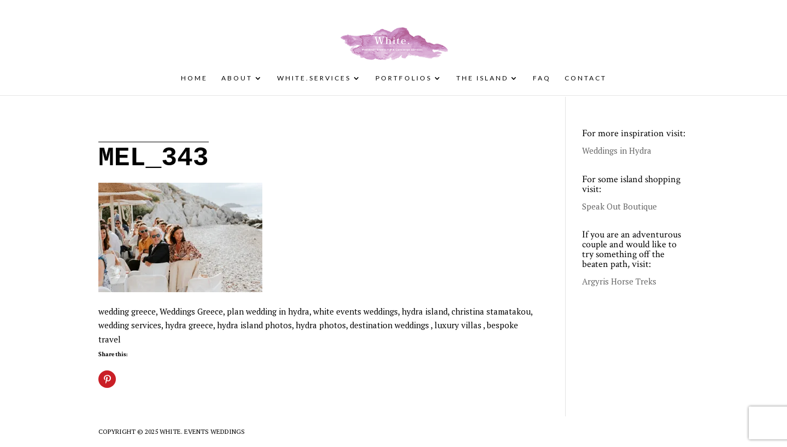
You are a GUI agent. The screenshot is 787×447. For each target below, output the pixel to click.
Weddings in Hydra (616, 150)
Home (194, 78)
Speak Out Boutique (619, 206)
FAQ (542, 78)
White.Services (314, 78)
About (236, 78)
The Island (482, 78)
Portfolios (403, 78)
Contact (586, 78)
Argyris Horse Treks (619, 281)
